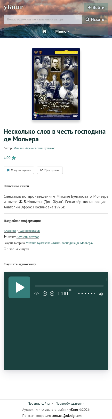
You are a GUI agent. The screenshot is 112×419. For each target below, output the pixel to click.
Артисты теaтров (27, 237)
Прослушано (50, 170)
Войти (96, 7)
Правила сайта (39, 403)
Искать (95, 19)
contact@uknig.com (66, 415)
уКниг (13, 7)
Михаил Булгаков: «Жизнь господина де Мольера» (60, 243)
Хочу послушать (18, 170)
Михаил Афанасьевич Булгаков (34, 148)
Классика (10, 230)
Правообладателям (70, 403)
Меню (62, 31)
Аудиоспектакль (29, 230)
